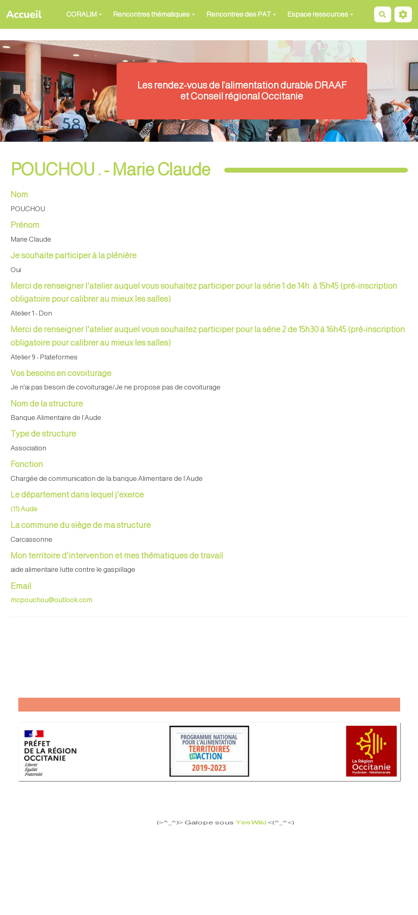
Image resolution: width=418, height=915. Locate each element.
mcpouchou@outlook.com (51, 600)
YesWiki (244, 822)
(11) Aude (24, 509)
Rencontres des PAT (241, 14)
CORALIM (84, 14)
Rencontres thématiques (154, 14)
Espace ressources (320, 14)
